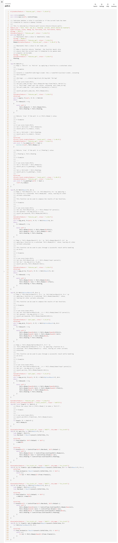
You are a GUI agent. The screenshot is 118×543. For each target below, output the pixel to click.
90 (8, 172)
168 (7, 312)
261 (7, 480)
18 (8, 42)
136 (7, 255)
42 (8, 85)
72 (8, 139)
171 (7, 318)
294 (7, 539)
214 (7, 395)
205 (7, 379)
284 (7, 521)
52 (8, 103)
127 (7, 238)
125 (7, 235)
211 (7, 390)
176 (7, 327)
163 (7, 303)
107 (7, 202)
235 (7, 433)
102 (7, 193)
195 (7, 361)
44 (8, 89)
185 (7, 343)
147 (7, 274)
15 (8, 36)
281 (7, 516)
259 (7, 476)
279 (7, 512)
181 (7, 336)
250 (7, 460)
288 (7, 528)
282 (7, 518)
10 (8, 27)
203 (7, 375)
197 (7, 364)
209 (7, 386)
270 (7, 496)
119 (7, 224)
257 (7, 473)
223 (7, 411)
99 (8, 188)
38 (8, 78)
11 (8, 29)
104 (7, 197)
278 (7, 510)
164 (7, 305)
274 (7, 503)
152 (7, 283)
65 (8, 127)
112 (7, 211)
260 (7, 478)
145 (7, 271)
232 (7, 427)
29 (8, 62)
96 (8, 182)
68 (8, 132)
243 (7, 447)
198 (7, 366)
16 (8, 38)
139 (7, 260)
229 (7, 422)
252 (7, 464)
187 (7, 346)
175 (7, 325)
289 (7, 530)
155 (7, 289)
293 (7, 537)
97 (8, 184)
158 (7, 294)
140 (7, 262)
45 (8, 91)
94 (8, 179)
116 (7, 218)
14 (8, 35)
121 (7, 227)
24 (8, 53)
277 (7, 509)
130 (7, 244)
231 (7, 426)
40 (8, 82)
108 (7, 204)
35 (8, 73)
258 (7, 474)
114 (7, 215)
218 (7, 402)
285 (7, 523)
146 (7, 273)
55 (8, 109)
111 (7, 209)
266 (7, 489)
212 (7, 391)
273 (7, 501)
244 (7, 449)
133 (7, 249)
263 (7, 483)
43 (8, 87)
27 (8, 58)
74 (8, 143)
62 (8, 121)
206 (7, 381)
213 (7, 393)
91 (8, 173)
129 (7, 242)
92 (8, 175)
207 (7, 382)
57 (8, 112)
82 (8, 157)
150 (7, 280)
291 (7, 534)
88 (8, 168)
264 (7, 485)
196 (7, 363)
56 (8, 110)
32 (8, 67)
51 (8, 101)
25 (8, 54)
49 (8, 98)
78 (8, 150)
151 (7, 282)
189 (7, 350)
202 (7, 373)
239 (7, 440)
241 (7, 444)
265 (7, 487)
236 (7, 435)
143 (7, 267)
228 (7, 420)
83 (8, 159)
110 (7, 208)
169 (7, 314)
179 (7, 332)
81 (8, 155)
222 (7, 409)
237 (7, 437)
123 (7, 231)
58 (8, 114)
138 (7, 258)
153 (7, 285)
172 (7, 319)
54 (8, 107)
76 (8, 146)
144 (7, 269)
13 (8, 33)
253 (7, 465)
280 (7, 514)
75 (8, 145)
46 (8, 92)
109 (7, 206)
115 (7, 217)
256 (7, 471)
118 (7, 222)
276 (7, 507)
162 (7, 301)
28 (8, 60)
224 (7, 413)
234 (7, 431)
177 (7, 328)
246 (7, 453)
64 (8, 125)
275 (7, 505)
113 (7, 213)
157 (7, 292)
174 (7, 323)
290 (7, 532)
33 (8, 69)
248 (7, 456)
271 (7, 498)
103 (7, 195)
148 (7, 276)
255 (7, 469)
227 (7, 418)
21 (8, 47)
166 (7, 309)
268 (7, 492)
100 (7, 190)
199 (7, 368)
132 (7, 247)
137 (7, 256)
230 (7, 424)
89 (8, 170)
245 (7, 451)
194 (7, 359)
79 (8, 152)
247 (7, 455)
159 (7, 296)
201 (7, 372)
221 (7, 408)
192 (7, 355)
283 (7, 519)
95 (8, 181)
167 (7, 310)
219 (7, 404)
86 (8, 164)
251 (7, 462)
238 (7, 438)
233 (7, 429)
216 (7, 399)
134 (7, 251)
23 (8, 51)
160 (7, 298)
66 (8, 128)
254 (7, 467)
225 (7, 415)
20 (8, 45)
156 (7, 291)
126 (7, 236)
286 (7, 525)
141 (7, 264)
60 (8, 118)
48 (8, 96)
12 (8, 31)
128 (7, 240)
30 (8, 63)
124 (7, 233)
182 (7, 337)
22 (8, 49)
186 (7, 345)
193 (7, 357)
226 (7, 417)
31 (8, 65)
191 (7, 354)
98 (8, 186)
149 (7, 278)
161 (7, 300)
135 (7, 253)
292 (7, 536)
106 (7, 200)
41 (8, 83)
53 (8, 105)
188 (7, 348)
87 (8, 166)
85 (8, 163)
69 (8, 134)
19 (8, 44)
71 (8, 137)
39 (8, 80)
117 (7, 220)
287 (7, 527)
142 (7, 265)
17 (8, 40)
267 (7, 491)
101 (7, 191)
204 (7, 377)
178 (7, 330)
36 (8, 74)
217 (7, 400)
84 (8, 161)
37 (8, 76)
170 (7, 316)
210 (7, 388)
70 (8, 136)
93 (8, 177)
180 (7, 334)
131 (7, 245)
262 (7, 482)
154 (7, 287)
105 (7, 199)
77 (8, 148)
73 (8, 141)
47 (8, 94)
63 (8, 123)
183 (7, 339)
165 (7, 307)
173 (7, 321)
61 (8, 119)
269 (7, 494)
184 (7, 341)
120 (7, 226)
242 (7, 446)
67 (8, 130)
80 (8, 154)
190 (7, 352)
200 (7, 370)
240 (7, 442)
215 (7, 397)
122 (7, 229)
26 (8, 56)
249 (7, 458)
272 (7, 500)
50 (8, 100)
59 (8, 116)
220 (7, 406)
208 (7, 384)
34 (8, 71)
